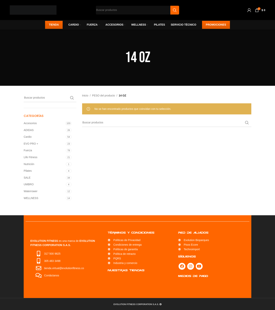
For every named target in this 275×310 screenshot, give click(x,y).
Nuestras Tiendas (126, 270)
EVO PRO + (31, 143)
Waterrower (30, 191)
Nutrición (29, 164)
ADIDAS (29, 130)
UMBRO (29, 184)
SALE (27, 177)
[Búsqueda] (50, 97)
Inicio (85, 95)
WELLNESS (31, 198)
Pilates (28, 170)
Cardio (28, 136)
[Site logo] (33, 9)
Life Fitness (30, 157)
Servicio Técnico (124, 278)
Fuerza (28, 150)
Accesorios (30, 123)
